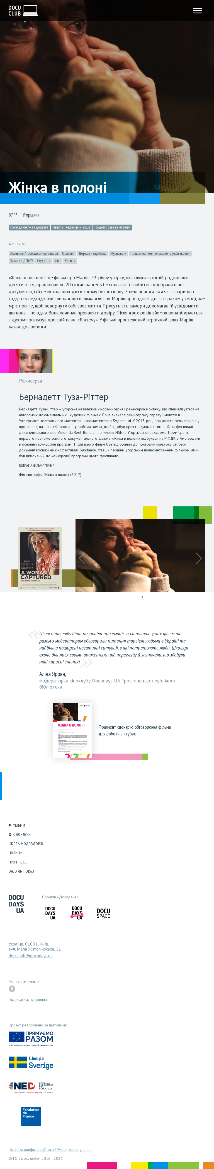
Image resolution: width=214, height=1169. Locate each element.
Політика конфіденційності (31, 1149)
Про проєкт (19, 862)
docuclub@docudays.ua (31, 955)
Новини (16, 852)
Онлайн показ (21, 871)
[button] (82, 558)
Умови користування (74, 1149)
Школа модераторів (26, 843)
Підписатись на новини (28, 999)
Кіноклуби (22, 834)
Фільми (19, 825)
